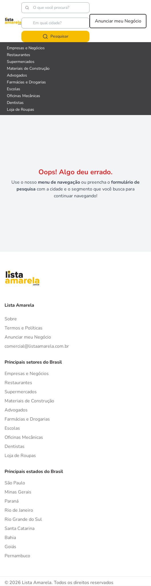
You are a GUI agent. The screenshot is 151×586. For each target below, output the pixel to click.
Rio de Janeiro (19, 510)
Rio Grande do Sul (23, 519)
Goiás (10, 547)
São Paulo (15, 483)
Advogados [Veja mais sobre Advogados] (17, 75)
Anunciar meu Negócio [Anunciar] (28, 337)
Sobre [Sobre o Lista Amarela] (11, 319)
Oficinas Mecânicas (24, 437)
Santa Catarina (19, 528)
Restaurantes (18, 383)
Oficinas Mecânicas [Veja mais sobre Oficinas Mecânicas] (23, 96)
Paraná (12, 501)
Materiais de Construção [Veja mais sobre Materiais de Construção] (28, 68)
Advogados (16, 410)
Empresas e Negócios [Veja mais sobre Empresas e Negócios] (26, 48)
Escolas (12, 428)
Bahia (10, 537)
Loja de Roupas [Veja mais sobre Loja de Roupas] (20, 109)
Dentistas (15, 446)
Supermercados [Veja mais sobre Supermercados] (20, 61)
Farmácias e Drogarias (27, 419)
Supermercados (21, 392)
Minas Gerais (18, 492)
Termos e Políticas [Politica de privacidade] (23, 328)
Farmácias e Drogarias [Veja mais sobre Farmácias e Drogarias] (26, 82)
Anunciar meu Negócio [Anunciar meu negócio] (118, 21)
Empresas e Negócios (27, 373)
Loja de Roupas (20, 455)
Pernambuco (17, 556)
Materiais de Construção (29, 401)
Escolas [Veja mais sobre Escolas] (13, 89)
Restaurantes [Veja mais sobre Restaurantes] (18, 55)
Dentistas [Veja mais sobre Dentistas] (15, 102)
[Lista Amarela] (13, 21)
